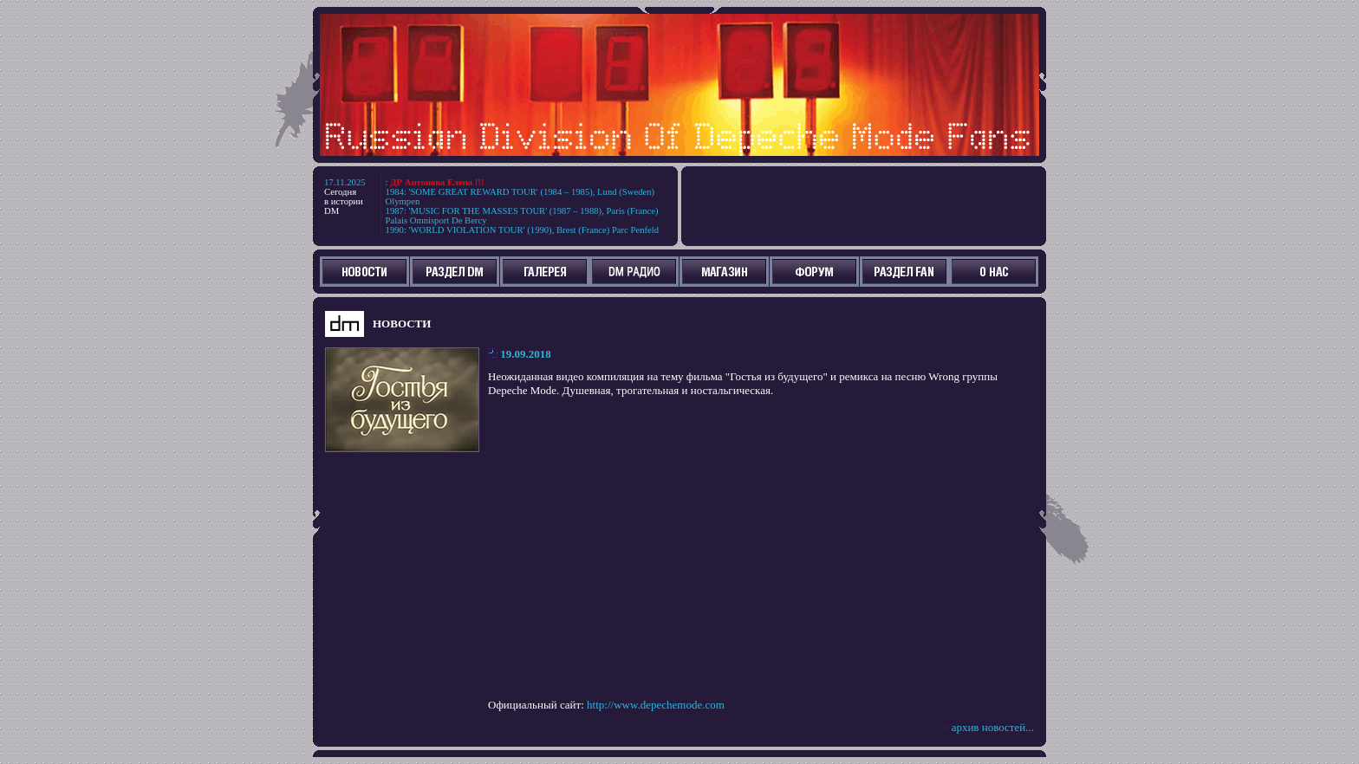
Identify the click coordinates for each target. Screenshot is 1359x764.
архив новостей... (993, 727)
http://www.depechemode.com (656, 704)
